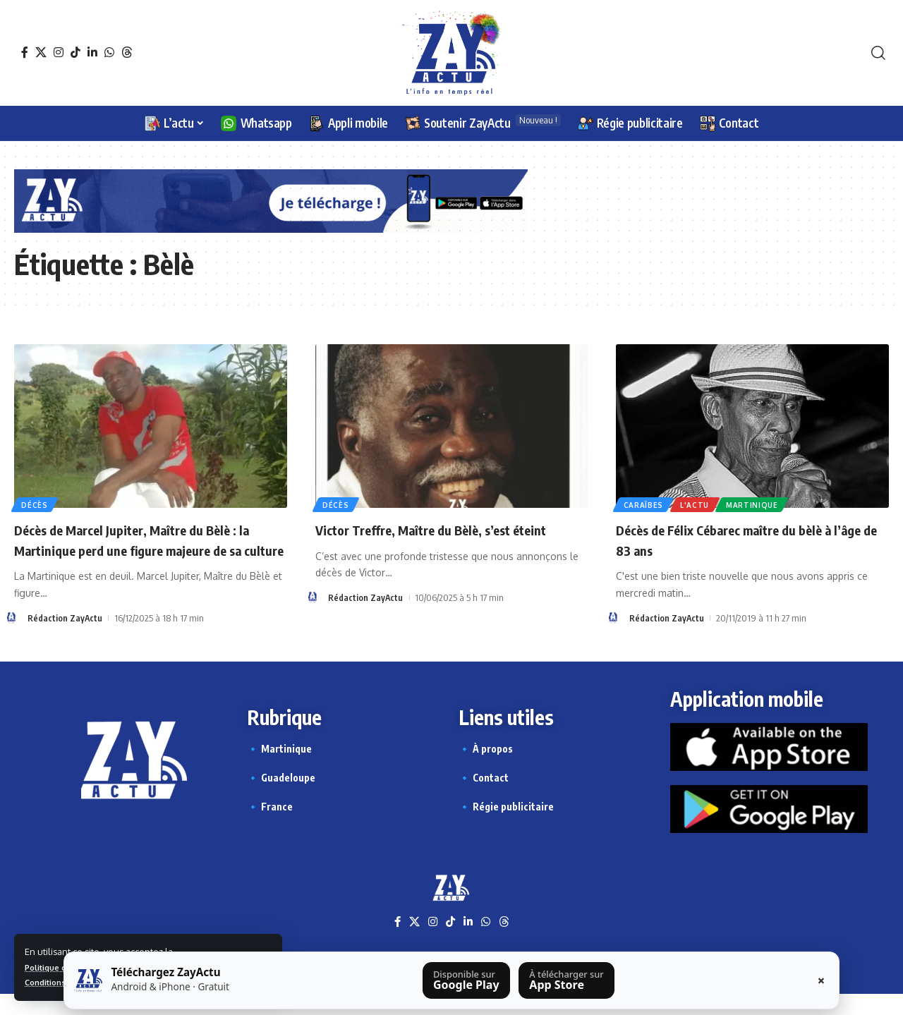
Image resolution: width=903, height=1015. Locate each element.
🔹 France (270, 826)
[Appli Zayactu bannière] (271, 200)
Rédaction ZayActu (65, 637)
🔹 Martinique (279, 768)
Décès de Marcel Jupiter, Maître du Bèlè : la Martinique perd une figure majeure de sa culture (147, 549)
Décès (36, 503)
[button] (878, 53)
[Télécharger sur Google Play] (466, 980)
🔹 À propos (486, 768)
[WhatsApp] (109, 52)
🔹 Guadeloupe (281, 797)
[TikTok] (75, 52)
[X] (41, 52)
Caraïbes (644, 503)
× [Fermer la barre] (821, 980)
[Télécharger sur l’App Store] (566, 980)
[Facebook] (25, 52)
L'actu (698, 503)
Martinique (758, 503)
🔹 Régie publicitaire (506, 826)
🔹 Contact (484, 797)
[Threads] (127, 52)
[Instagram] (58, 52)
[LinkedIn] (92, 52)
